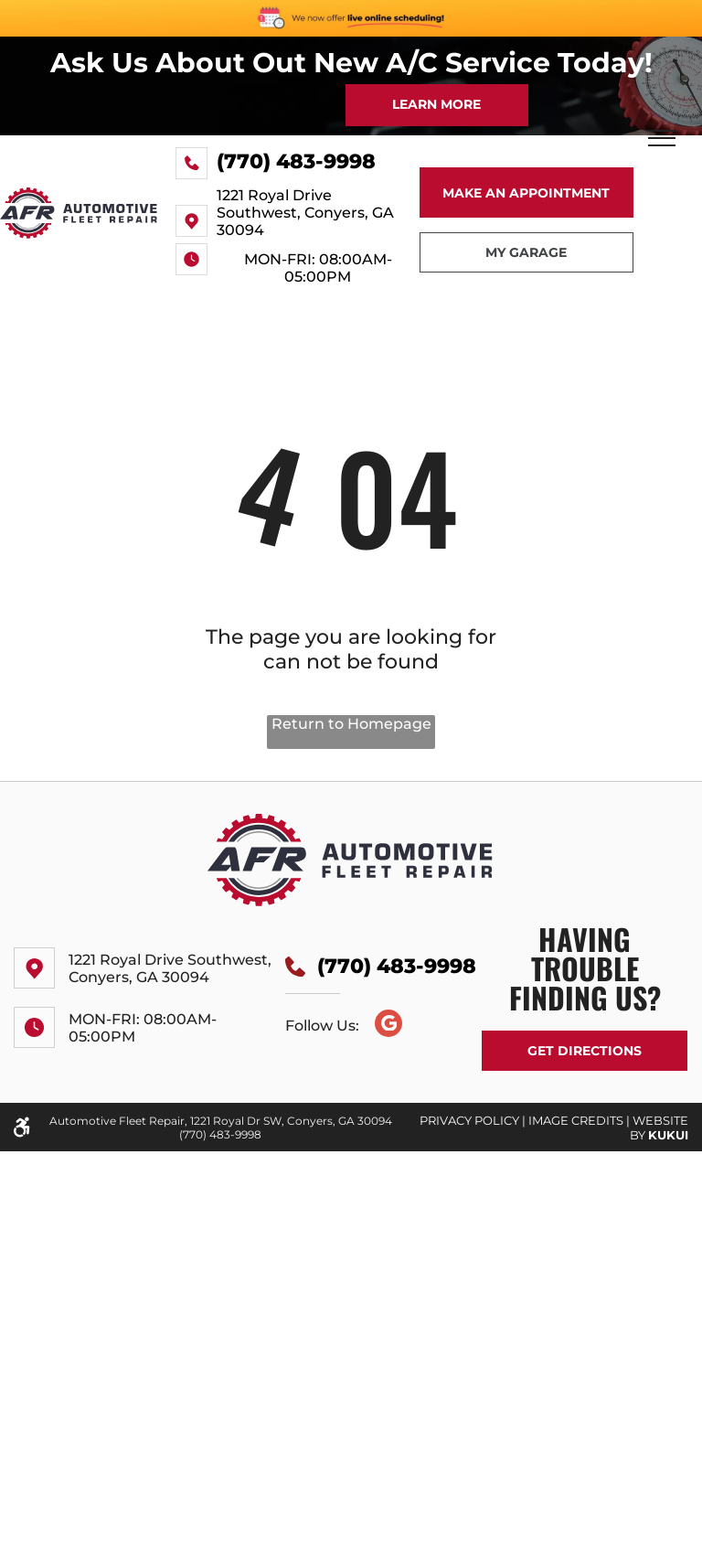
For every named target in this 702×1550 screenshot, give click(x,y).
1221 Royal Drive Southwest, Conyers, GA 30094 (305, 213)
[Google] (388, 1026)
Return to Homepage (351, 723)
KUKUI (668, 1135)
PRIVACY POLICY (469, 1120)
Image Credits (575, 1120)
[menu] (662, 138)
